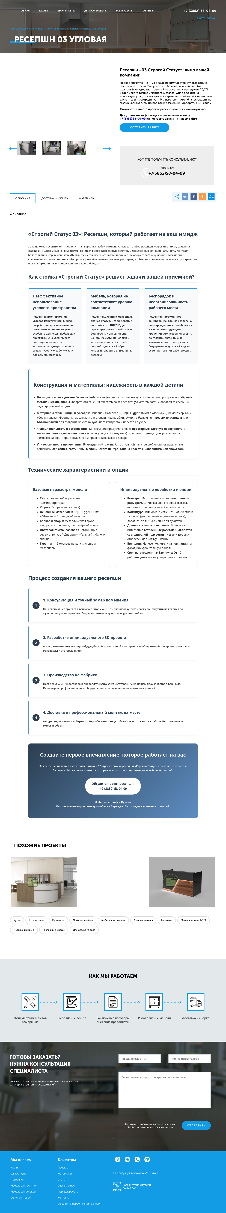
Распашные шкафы (54, 930)
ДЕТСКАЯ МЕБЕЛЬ (95, 10)
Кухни (17, 920)
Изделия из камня (24, 930)
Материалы (86, 198)
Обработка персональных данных (79, 1203)
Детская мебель (143, 920)
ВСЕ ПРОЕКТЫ (124, 10)
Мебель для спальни (113, 920)
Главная (24, 10)
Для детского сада (84, 930)
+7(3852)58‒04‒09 (166, 173)
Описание (22, 198)
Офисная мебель (83, 920)
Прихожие (58, 920)
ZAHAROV (129, 1188)
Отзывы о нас (66, 1185)
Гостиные (166, 920)
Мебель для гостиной (24, 1185)
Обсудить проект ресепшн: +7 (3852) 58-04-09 (113, 786)
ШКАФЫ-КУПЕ (66, 10)
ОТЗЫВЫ (148, 10)
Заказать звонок (205, 18)
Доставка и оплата (54, 198)
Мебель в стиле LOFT (193, 920)
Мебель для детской (23, 1191)
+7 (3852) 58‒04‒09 (200, 11)
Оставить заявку (144, 127)
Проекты (63, 1167)
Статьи (62, 1179)
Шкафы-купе (36, 920)
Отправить (196, 1125)
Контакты (63, 1197)
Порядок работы (68, 1191)
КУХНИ (43, 10)
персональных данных (160, 1127)
